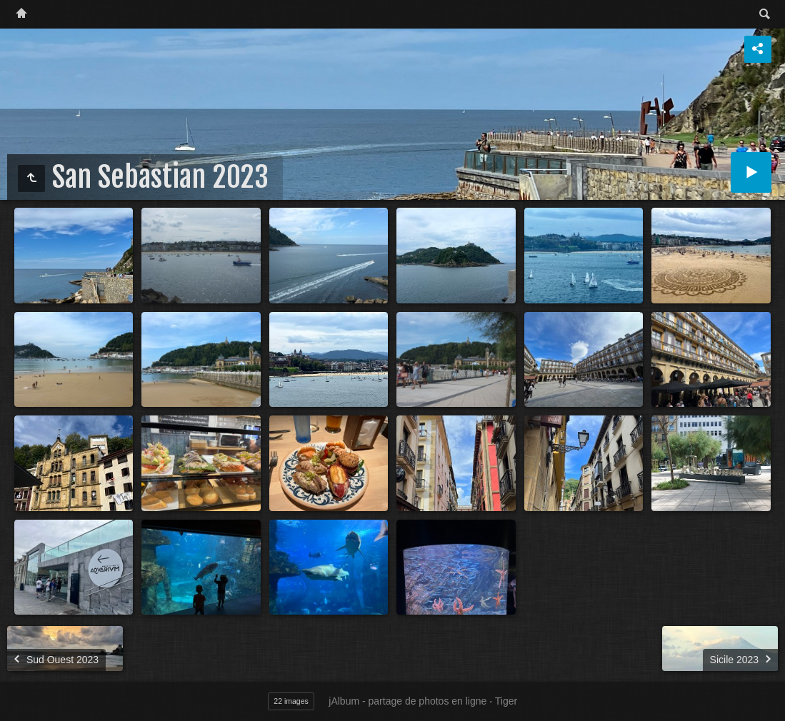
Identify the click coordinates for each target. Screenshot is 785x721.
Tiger (506, 701)
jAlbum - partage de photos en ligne (407, 701)
